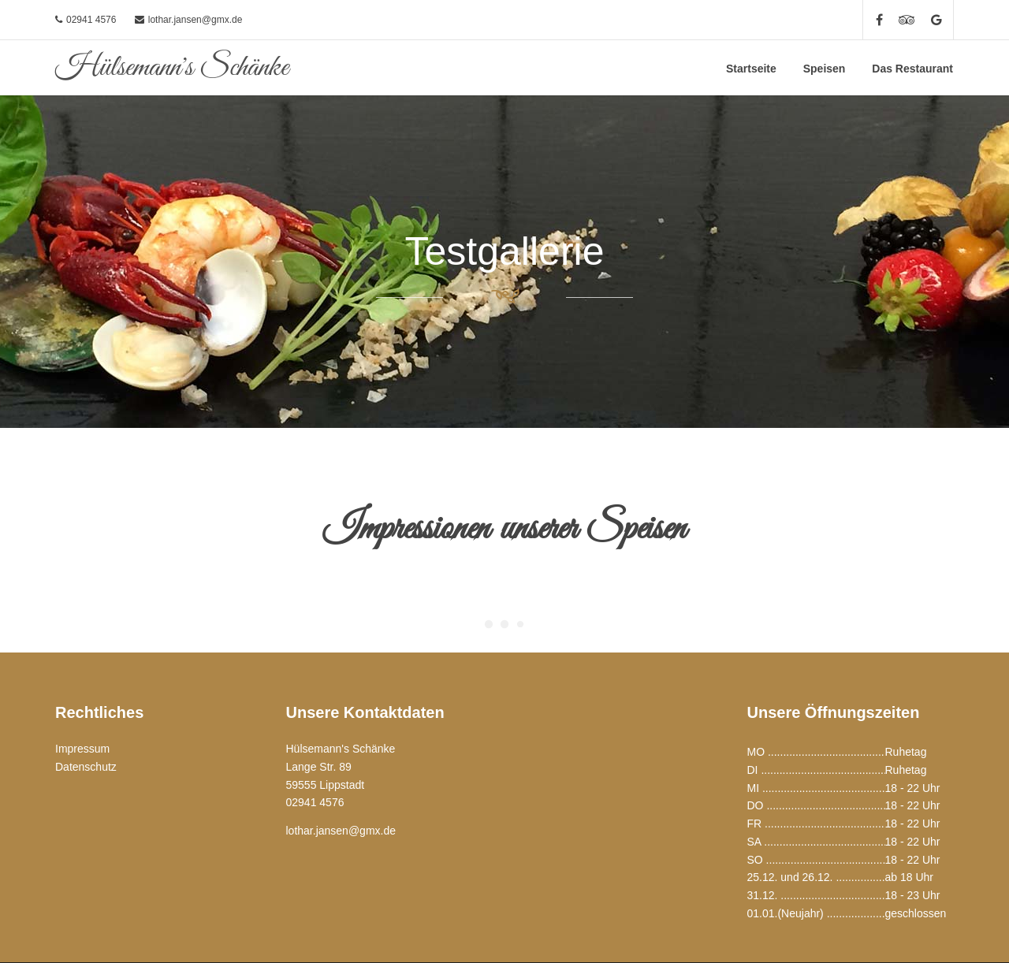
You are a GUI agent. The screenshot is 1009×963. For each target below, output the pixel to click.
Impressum (82, 748)
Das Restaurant (912, 68)
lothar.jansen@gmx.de (195, 19)
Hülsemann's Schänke (172, 67)
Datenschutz (86, 766)
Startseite (751, 68)
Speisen (824, 68)
